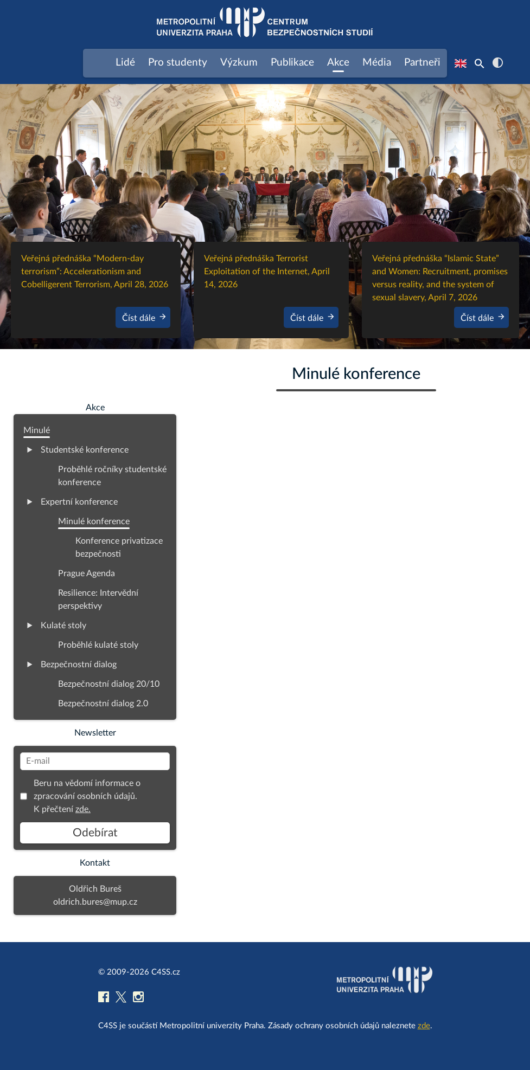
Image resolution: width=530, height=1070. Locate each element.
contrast (497, 62)
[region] (265, 216)
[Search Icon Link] (479, 63)
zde (424, 1026)
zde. (83, 809)
